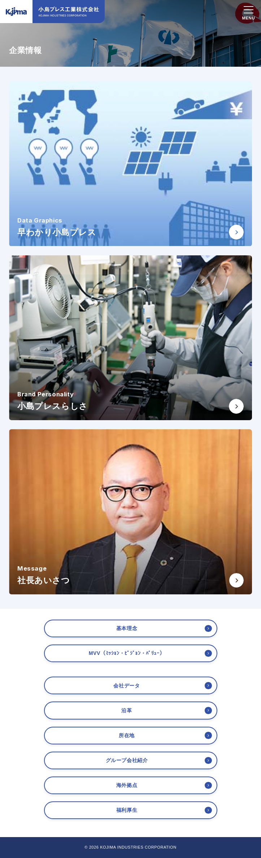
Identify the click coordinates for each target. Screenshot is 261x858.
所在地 (127, 735)
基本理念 (126, 628)
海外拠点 (126, 785)
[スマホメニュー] (248, 10)
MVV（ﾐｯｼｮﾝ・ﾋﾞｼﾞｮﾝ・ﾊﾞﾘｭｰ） (127, 653)
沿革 (126, 710)
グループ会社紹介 (127, 760)
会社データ (126, 685)
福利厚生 (126, 810)
